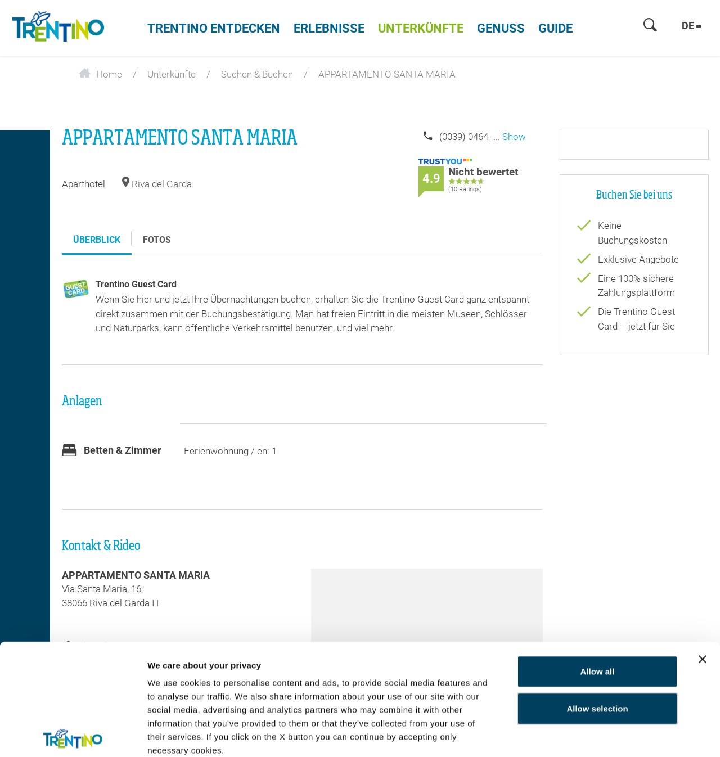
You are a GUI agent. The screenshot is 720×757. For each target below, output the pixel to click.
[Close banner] (702, 581)
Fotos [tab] (157, 240)
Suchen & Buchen (257, 74)
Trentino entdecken (213, 28)
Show (514, 136)
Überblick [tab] (96, 240)
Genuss (501, 28)
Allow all (597, 593)
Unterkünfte (421, 28)
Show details (173, 735)
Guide (555, 28)
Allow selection (597, 631)
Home (100, 74)
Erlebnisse (329, 28)
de (691, 25)
